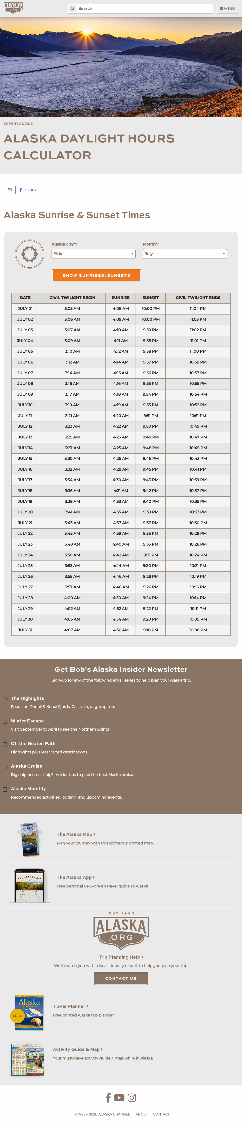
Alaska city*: (64, 244)
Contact (161, 1114)
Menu (227, 8)
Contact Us (121, 979)
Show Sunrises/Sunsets (97, 276)
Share (29, 190)
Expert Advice (18, 124)
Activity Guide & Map (78, 1049)
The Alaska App (76, 877)
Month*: (150, 244)
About (142, 1114)
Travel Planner (71, 1006)
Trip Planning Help (121, 957)
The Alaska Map (76, 834)
